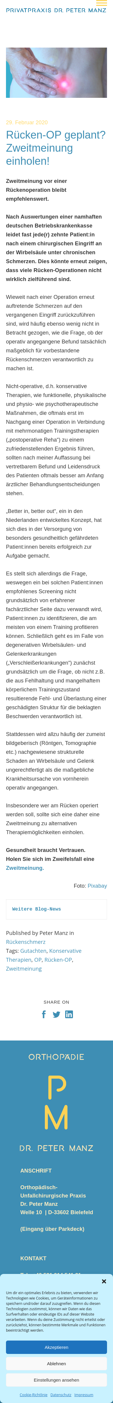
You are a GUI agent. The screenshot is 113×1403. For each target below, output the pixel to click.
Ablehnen (56, 1363)
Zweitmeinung (24, 968)
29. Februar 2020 (27, 122)
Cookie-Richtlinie (34, 1394)
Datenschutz (61, 1394)
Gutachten (33, 950)
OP (38, 959)
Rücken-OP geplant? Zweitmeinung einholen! (56, 148)
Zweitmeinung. (25, 868)
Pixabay (97, 886)
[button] (104, 1281)
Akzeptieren (56, 1347)
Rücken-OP (58, 959)
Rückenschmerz (25, 941)
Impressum (83, 1394)
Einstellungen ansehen (56, 1379)
